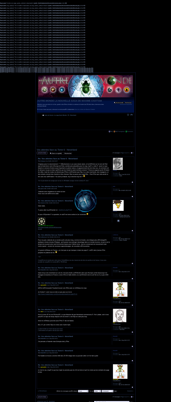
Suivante (129, 391)
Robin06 (43, 270)
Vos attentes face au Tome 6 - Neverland (57, 150)
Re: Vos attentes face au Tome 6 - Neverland (58, 159)
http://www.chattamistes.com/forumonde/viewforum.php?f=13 (57, 294)
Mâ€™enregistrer (120, 131)
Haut (132, 182)
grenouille (43, 285)
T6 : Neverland (72, 115)
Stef (42, 311)
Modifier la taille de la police (131, 115)
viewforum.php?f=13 (65, 210)
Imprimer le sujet (128, 115)
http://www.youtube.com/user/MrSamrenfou (49, 227)
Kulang (43, 161)
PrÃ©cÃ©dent (43, 391)
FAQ (111, 131)
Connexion (130, 131)
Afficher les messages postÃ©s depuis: (72, 391)
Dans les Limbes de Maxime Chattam (85, 109)
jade (42, 188)
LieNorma (43, 237)
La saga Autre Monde (60, 115)
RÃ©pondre (42, 153)
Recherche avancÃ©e (126, 104)
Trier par (95, 391)
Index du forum (48, 115)
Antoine (43, 203)
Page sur (124, 152)
